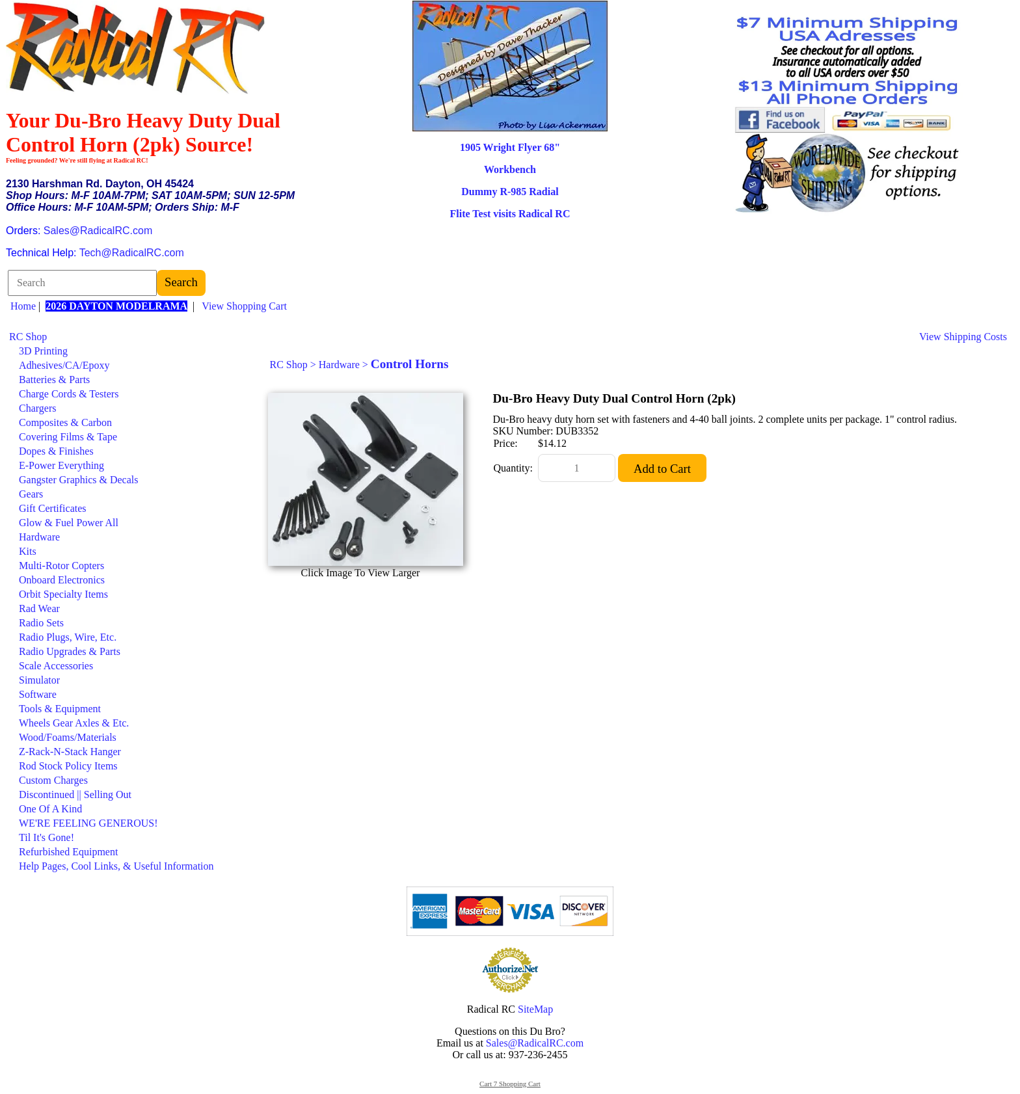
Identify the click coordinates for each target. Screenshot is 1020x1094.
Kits (27, 551)
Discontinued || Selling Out (75, 794)
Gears (31, 494)
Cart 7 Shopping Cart (510, 1083)
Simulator (39, 680)
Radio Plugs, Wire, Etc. (67, 637)
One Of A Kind (50, 808)
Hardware (39, 536)
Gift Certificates (53, 508)
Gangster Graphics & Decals (79, 479)
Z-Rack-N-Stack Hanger (70, 751)
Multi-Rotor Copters (61, 565)
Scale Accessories (56, 665)
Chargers (37, 408)
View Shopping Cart (244, 306)
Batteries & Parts (54, 379)
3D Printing (43, 350)
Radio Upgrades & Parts (69, 651)
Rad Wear (39, 608)
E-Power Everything (61, 465)
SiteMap (535, 1009)
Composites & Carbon (65, 422)
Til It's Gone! (46, 837)
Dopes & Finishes (56, 451)
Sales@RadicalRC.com (98, 230)
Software (38, 694)
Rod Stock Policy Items (68, 765)
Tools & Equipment (60, 708)
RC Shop (28, 336)
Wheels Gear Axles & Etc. (74, 722)
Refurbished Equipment (68, 851)
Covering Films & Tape (68, 436)
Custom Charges (53, 780)
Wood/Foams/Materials (67, 737)
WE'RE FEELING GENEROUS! (88, 823)
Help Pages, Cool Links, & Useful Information (116, 866)
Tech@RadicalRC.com (131, 252)
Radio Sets (41, 622)
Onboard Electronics (62, 579)
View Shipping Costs (963, 336)
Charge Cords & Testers (68, 393)
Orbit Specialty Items (63, 594)
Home (23, 306)
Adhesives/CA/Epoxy (64, 365)
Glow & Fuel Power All (68, 522)
